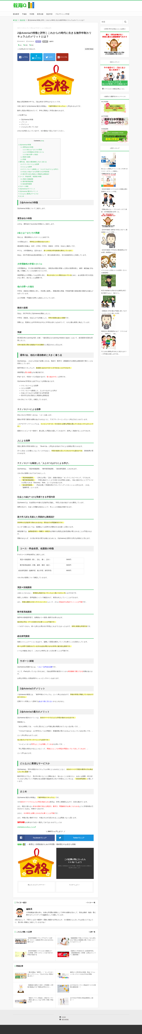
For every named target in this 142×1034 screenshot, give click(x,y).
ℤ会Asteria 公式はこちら (25, 827)
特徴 (26, 45)
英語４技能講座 (27, 179)
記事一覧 (92, 932)
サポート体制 (23, 186)
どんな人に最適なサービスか (28, 194)
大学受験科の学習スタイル (33, 152)
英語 (32, 45)
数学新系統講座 (27, 181)
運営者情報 (65, 1019)
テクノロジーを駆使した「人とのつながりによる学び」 (40, 169)
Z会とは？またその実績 (32, 149)
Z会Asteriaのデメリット (26, 189)
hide (42, 140)
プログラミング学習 (62, 14)
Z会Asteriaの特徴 (24, 144)
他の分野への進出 (30, 154)
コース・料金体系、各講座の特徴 (29, 176)
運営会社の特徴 (27, 147)
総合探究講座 (26, 184)
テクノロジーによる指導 (30, 164)
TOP (15, 20)
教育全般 (40, 14)
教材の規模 (25, 157)
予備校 (24, 14)
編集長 (51, 41)
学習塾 (32, 14)
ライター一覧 (91, 902)
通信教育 (16, 14)
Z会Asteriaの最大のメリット (28, 191)
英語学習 (49, 14)
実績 (23, 159)
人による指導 (26, 167)
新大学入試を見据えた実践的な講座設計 (35, 174)
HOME (64, 1017)
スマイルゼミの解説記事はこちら (114, 89)
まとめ (21, 196)
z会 (21, 45)
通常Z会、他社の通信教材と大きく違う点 (32, 162)
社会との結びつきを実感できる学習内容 (35, 171)
